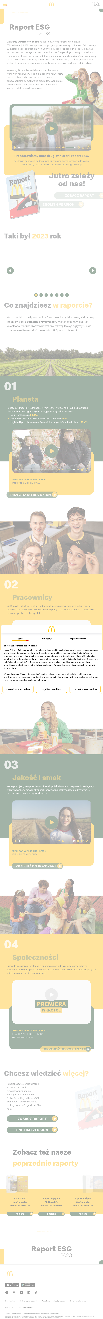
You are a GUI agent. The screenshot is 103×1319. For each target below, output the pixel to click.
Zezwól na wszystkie (83, 689)
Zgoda (21, 638)
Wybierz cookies (51, 689)
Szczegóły (47, 638)
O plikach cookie (77, 638)
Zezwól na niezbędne (19, 689)
